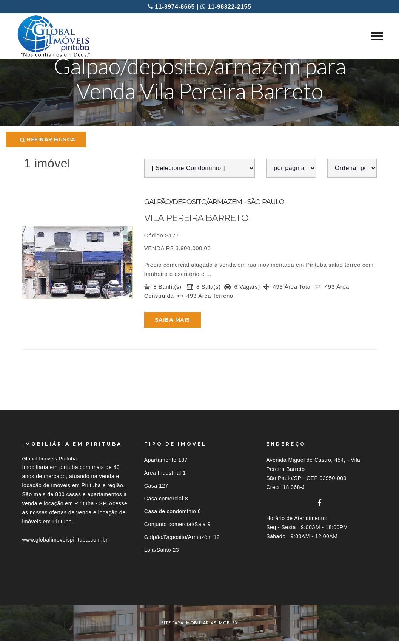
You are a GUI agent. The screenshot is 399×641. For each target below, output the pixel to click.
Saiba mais (172, 319)
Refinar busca (47, 139)
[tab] (199, 591)
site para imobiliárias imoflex (199, 622)
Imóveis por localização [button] (53, 590)
